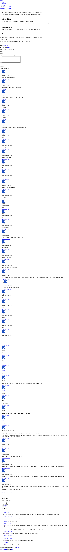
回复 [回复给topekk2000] (8, 150)
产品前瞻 (4, 45)
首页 (3, 2)
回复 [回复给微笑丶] (9, 469)
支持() (3, 80)
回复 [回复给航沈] (8, 250)
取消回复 (8, 47)
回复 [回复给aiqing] (8, 200)
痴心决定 (3, 391)
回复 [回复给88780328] (9, 240)
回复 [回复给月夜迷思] (9, 416)
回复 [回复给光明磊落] (8, 80)
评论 (1, 63)
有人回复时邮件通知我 (5, 69)
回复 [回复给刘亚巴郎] (8, 210)
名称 (1, 51)
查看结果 (5, 506)
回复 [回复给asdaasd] (8, 449)
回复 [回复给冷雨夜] (8, 330)
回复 (11, 517)
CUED (12, 550)
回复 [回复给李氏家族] (8, 130)
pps (2, 454)
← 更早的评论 (2, 494)
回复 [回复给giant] (9, 406)
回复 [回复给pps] (9, 459)
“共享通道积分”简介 (5, 8)
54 (7, 494)
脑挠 (3, 421)
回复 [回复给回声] (8, 170)
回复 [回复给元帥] (9, 260)
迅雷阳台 (1, 0)
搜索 (10, 6)
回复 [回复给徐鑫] (8, 120)
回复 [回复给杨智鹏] (8, 90)
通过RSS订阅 (2, 5)
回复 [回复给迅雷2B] (8, 280)
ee (4, 545)
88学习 (3, 371)
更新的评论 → (13, 494)
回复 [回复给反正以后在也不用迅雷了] (8, 190)
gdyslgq (3, 105)
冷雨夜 (3, 325)
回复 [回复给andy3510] (8, 300)
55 (8, 494)
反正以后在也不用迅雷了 (6, 185)
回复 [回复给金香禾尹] (8, 230)
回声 (3, 165)
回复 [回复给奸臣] (9, 180)
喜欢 (6, 503)
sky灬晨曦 (6, 534)
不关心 (6, 504)
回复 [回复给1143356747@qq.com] (8, 160)
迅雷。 (5, 526)
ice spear (5, 541)
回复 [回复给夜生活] (8, 310)
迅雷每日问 (4, 3)
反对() (6, 80)
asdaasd (3, 444)
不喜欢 (6, 505)
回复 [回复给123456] (9, 386)
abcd (2, 47)
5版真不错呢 (6, 538)
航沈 (3, 245)
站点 (1, 55)
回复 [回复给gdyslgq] (8, 110)
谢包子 (5, 531)
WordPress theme (4, 550)
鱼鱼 (5, 519)
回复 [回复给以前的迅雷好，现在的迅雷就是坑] (9, 439)
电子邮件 (2, 53)
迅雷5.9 (8, 45)
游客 (5, 512)
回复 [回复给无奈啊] (9, 479)
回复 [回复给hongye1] (8, 140)
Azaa (5, 515)
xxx (2, 335)
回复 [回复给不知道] (8, 100)
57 (10, 494)
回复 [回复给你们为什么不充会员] (9, 492)
